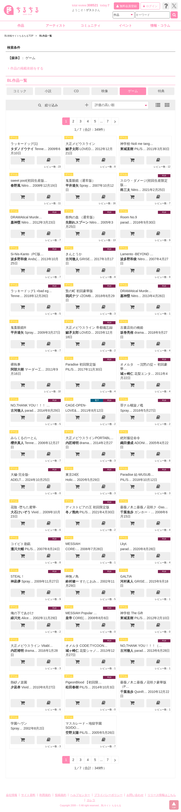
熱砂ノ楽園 (19, 682)
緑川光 (16, 618)
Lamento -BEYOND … (136, 254)
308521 (92, 5)
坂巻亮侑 (126, 332)
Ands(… (34, 259)
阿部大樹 (17, 369)
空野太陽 (72, 732)
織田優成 (126, 443)
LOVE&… (73, 410)
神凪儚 (16, 581)
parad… (126, 222)
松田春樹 (72, 687)
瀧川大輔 (17, 549)
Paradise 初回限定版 (81, 364)
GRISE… (86, 259)
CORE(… (80, 618)
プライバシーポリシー (108, 795)
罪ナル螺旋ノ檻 (131, 405)
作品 (20, 25)
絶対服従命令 (130, 438)
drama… (140, 332)
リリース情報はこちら (162, 795)
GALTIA (126, 576)
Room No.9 (128, 217)
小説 (48, 91)
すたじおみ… (89, 581)
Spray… (86, 185)
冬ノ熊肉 (72, 512)
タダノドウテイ (22, 149)
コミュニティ (90, 25)
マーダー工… (35, 369)
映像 (104, 91)
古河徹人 (72, 259)
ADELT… (17, 480)
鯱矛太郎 (72, 149)
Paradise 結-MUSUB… (137, 474)
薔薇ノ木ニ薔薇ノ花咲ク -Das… (144, 507)
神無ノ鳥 (72, 576)
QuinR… (140, 692)
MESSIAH (73, 544)
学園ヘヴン (19, 723)
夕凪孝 (16, 687)
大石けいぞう (20, 512)
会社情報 (11, 795)
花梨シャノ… (89, 650)
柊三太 (125, 190)
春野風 (16, 185)
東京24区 (72, 474)
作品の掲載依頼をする (25, 68)
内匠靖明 (72, 443)
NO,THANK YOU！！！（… (141, 646)
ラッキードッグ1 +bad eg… (31, 291)
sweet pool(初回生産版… (29, 180)
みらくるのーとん (24, 438)
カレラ (91, 800)
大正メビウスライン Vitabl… (32, 646)
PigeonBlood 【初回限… (84, 682)
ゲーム (133, 91)
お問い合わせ (135, 795)
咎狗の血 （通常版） (81, 217)
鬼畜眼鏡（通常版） (80, 180)
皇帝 (69, 618)
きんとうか (74, 254)
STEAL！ (17, 576)
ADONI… (141, 443)
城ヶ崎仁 (126, 374)
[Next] (115, 121)
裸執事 (16, 364)
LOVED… (87, 149)
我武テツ (72, 296)
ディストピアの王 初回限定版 (87, 507)
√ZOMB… (87, 296)
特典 (161, 91)
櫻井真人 (17, 443)
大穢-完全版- (20, 474)
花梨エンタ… (144, 374)
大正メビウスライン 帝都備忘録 (89, 327)
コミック (19, 91)
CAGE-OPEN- (76, 405)
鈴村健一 (72, 581)
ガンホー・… (144, 512)
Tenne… (41, 149)
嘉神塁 (16, 222)
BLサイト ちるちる (111, 805)
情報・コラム (160, 25)
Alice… (26, 618)
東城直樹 (126, 149)
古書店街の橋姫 (131, 327)
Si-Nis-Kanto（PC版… (27, 254)
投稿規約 (60, 795)
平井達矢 (72, 185)
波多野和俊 (19, 259)
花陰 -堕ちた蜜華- (24, 507)
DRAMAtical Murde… (26, 217)
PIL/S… (140, 149)
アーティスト (56, 25)
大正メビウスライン (80, 144)
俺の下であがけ (22, 613)
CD (76, 91)
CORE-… (72, 549)
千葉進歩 (126, 512)
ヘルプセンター (80, 795)
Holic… (71, 480)
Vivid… (36, 512)
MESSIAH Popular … (81, 613)
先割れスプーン (77, 222)
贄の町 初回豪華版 (79, 291)
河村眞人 (126, 581)
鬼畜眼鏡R (18, 327)
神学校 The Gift (131, 613)
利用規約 (45, 795)
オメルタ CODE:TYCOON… (86, 646)
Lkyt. (123, 544)
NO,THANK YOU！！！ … (30, 405)
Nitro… (26, 185)
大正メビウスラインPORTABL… (90, 438)
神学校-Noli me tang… (136, 144)
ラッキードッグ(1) (24, 144)
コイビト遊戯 (20, 544)
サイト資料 (28, 795)
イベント (125, 25)
